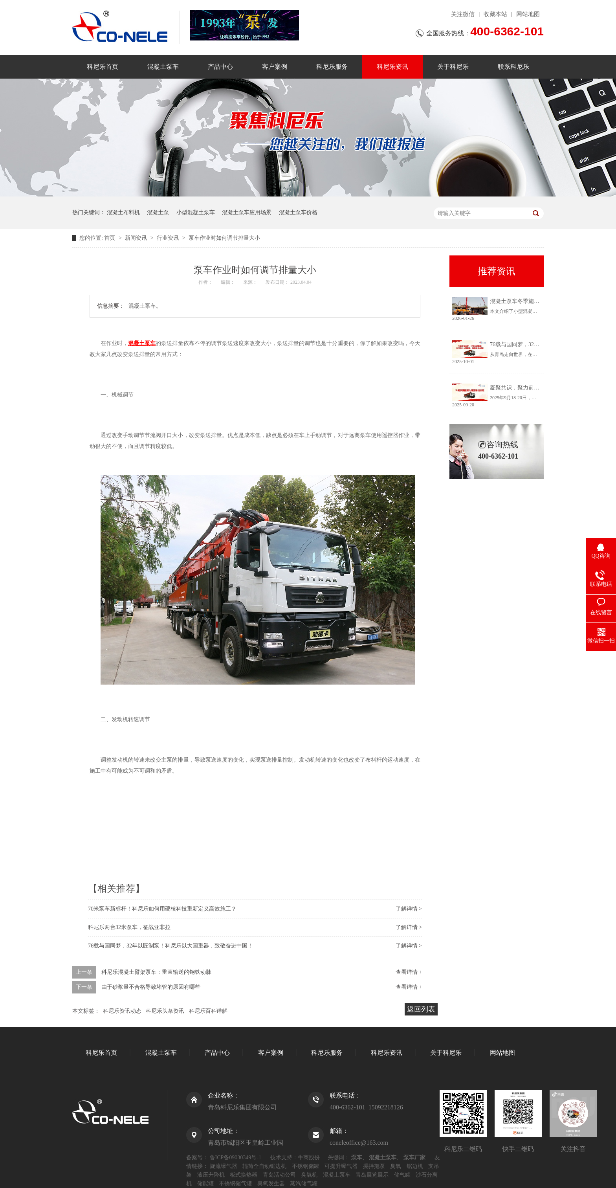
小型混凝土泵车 (195, 212)
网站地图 (528, 14)
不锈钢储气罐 (235, 1183)
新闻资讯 (136, 238)
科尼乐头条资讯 (165, 1011)
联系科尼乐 (513, 66)
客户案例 (274, 66)
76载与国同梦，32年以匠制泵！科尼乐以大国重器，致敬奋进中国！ (170, 946)
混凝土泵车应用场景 (246, 212)
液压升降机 (211, 1175)
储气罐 (402, 1175)
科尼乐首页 (102, 66)
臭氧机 (309, 1175)
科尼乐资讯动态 (122, 1011)
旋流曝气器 (223, 1166)
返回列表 (421, 1009)
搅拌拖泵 (374, 1166)
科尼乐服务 (332, 66)
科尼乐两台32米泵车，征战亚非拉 (129, 927)
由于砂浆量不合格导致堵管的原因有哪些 (150, 987)
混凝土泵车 (163, 66)
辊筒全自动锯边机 (264, 1166)
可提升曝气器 (341, 1166)
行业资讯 (168, 238)
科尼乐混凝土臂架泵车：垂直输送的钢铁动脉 (156, 972)
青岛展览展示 (372, 1175)
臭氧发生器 (271, 1183)
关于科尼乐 (453, 66)
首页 (110, 238)
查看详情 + (409, 972)
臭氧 (395, 1166)
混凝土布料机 (123, 212)
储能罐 (205, 1183)
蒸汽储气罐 (303, 1183)
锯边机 (415, 1166)
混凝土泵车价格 (298, 212)
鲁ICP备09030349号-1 (235, 1157)
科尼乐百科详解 (208, 1011)
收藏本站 (495, 14)
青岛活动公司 (279, 1175)
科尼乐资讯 (392, 66)
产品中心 (220, 66)
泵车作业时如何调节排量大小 (224, 238)
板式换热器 (243, 1175)
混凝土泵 (158, 212)
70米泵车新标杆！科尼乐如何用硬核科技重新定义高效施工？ (162, 909)
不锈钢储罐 (305, 1166)
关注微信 (463, 14)
